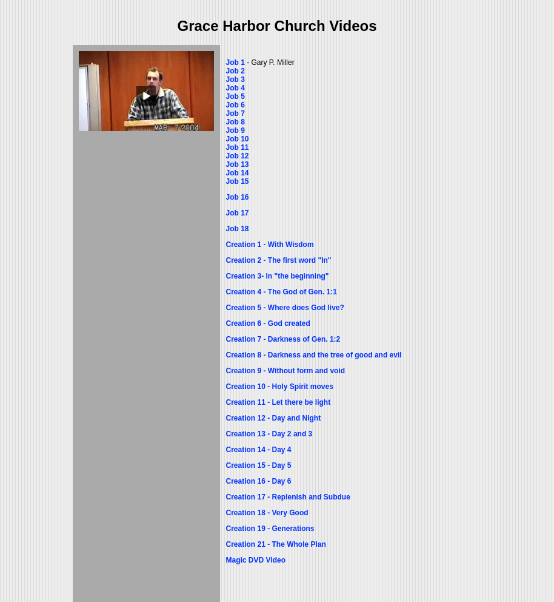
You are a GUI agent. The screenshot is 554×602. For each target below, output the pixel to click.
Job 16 (237, 197)
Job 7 (235, 113)
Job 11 (237, 147)
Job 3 (235, 79)
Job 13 (237, 164)
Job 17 (237, 213)
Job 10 (237, 139)
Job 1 (235, 62)
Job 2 (235, 71)
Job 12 (237, 156)
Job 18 (237, 229)
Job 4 (236, 88)
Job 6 (235, 105)
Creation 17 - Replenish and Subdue (288, 497)
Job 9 (235, 130)
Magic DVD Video (255, 560)
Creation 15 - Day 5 (259, 465)
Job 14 (237, 173)
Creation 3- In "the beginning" (277, 276)
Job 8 (235, 122)
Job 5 (235, 96)
